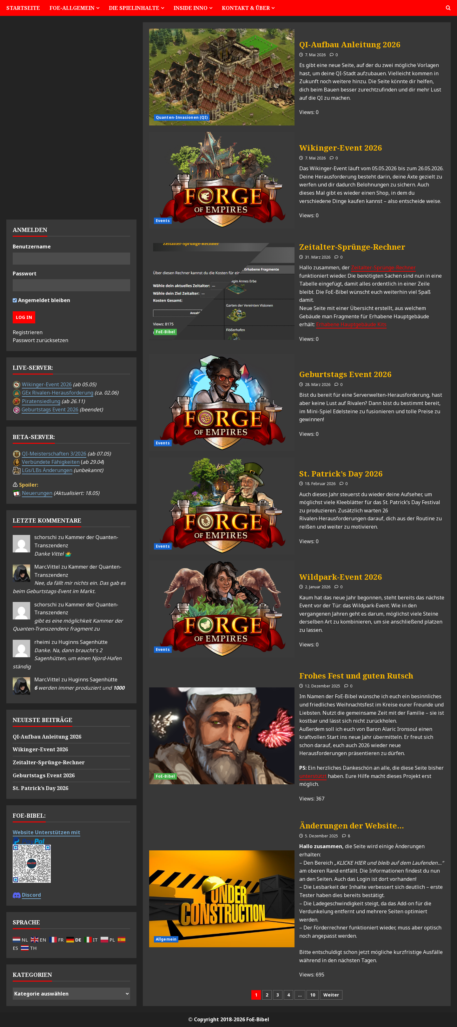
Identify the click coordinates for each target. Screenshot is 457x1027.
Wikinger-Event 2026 (222, 180)
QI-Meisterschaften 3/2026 (54, 453)
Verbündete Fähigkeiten (51, 461)
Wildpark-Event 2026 (222, 609)
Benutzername (32, 246)
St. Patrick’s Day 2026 (222, 505)
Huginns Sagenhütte (83, 641)
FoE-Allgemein (72, 7)
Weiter (331, 995)
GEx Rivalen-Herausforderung (57, 392)
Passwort (24, 273)
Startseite (23, 7)
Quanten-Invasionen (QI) (182, 117)
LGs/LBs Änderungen (47, 470)
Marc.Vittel (47, 566)
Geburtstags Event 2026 (222, 402)
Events (163, 220)
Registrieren (28, 332)
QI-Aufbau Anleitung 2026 (222, 77)
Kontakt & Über (246, 7)
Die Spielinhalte (134, 7)
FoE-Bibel (165, 331)
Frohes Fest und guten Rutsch (222, 735)
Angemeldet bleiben (41, 300)
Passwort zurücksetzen (40, 340)
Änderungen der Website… (222, 898)
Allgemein (166, 939)
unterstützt (313, 776)
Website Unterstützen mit (46, 832)
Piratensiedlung (41, 401)
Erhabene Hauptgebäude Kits (351, 324)
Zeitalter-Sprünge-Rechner (222, 291)
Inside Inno (191, 7)
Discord (31, 894)
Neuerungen (37, 493)
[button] (448, 8)
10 (312, 995)
